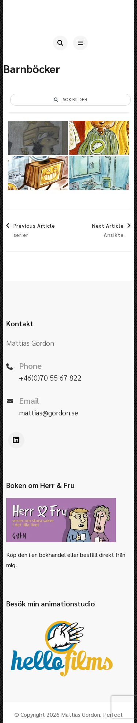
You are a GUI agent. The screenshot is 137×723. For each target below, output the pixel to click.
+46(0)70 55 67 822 (50, 377)
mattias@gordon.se (48, 412)
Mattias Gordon (80, 714)
